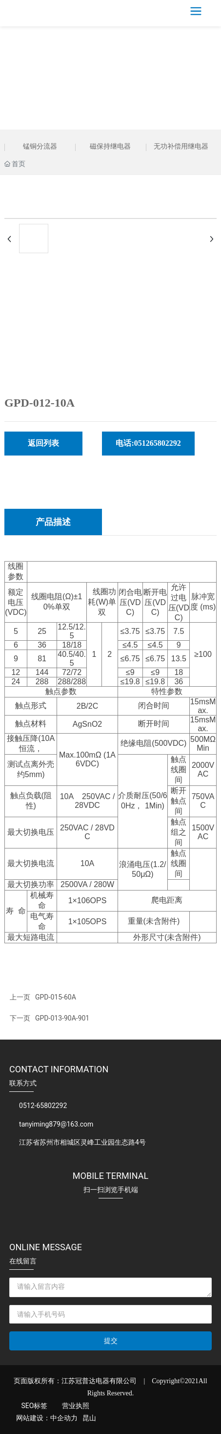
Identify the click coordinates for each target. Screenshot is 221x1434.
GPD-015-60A (55, 997)
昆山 (89, 1418)
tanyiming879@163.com (56, 1124)
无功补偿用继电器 (181, 146)
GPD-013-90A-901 (62, 1018)
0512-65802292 (43, 1105)
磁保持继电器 (110, 146)
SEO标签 (34, 1406)
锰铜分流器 (40, 146)
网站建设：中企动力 (47, 1418)
